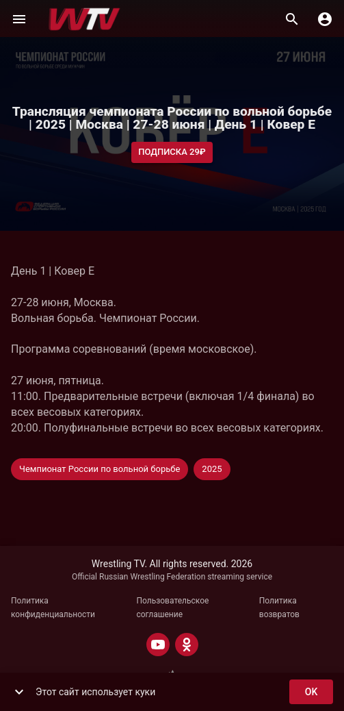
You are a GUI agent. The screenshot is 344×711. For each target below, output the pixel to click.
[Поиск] (292, 19)
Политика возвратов (279, 607)
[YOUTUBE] (158, 644)
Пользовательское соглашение (172, 607)
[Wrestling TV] (84, 19)
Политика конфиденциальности (53, 607)
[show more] (19, 691)
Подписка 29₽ (172, 152)
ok (311, 692)
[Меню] (19, 19)
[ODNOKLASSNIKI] (186, 644)
